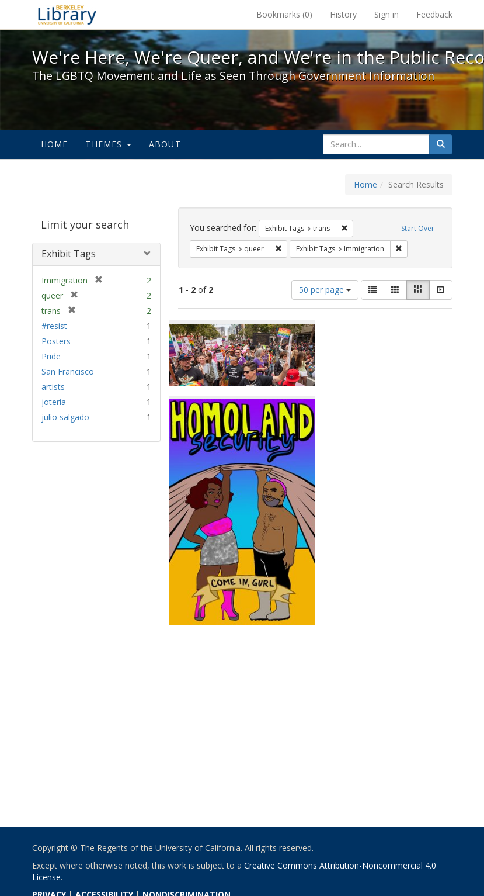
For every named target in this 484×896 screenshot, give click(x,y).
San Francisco (67, 371)
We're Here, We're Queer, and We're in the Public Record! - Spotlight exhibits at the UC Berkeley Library (67, 14)
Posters (56, 341)
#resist (54, 325)
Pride (51, 356)
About (165, 144)
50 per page (325, 289)
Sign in (386, 14)
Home (54, 144)
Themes (108, 144)
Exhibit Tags (68, 253)
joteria (53, 401)
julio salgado (65, 417)
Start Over (417, 228)
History (343, 14)
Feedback (434, 14)
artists (53, 386)
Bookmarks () (284, 14)
